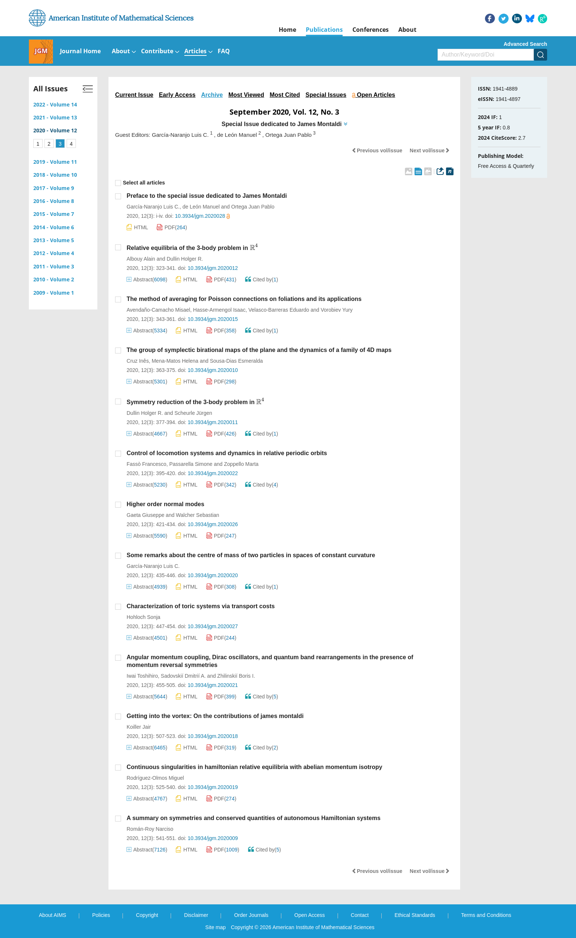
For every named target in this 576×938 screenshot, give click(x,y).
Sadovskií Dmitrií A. (183, 676)
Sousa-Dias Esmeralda (236, 361)
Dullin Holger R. (185, 259)
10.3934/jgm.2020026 (213, 524)
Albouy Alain (141, 259)
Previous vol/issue (377, 150)
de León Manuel (201, 207)
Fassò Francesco (146, 464)
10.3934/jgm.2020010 (213, 370)
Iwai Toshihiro (142, 676)
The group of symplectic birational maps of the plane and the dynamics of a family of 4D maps (259, 350)
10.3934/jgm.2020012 (213, 268)
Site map (215, 927)
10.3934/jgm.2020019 (213, 787)
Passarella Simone (190, 464)
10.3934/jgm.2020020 (213, 575)
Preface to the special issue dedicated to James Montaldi (207, 196)
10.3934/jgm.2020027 (213, 626)
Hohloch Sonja (143, 617)
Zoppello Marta (241, 464)
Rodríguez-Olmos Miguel (155, 778)
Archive (212, 95)
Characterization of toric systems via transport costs (201, 606)
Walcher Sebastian (197, 515)
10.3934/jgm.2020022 (213, 473)
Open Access (309, 915)
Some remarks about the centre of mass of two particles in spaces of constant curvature (251, 555)
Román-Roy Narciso (150, 829)
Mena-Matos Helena (175, 361)
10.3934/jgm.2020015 (213, 319)
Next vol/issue (430, 150)
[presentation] (254, 247)
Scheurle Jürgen (193, 413)
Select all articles (140, 183)
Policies (101, 915)
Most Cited (285, 95)
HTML (137, 227)
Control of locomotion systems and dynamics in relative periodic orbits (227, 453)
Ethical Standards (415, 915)
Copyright (147, 915)
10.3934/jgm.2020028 (202, 216)
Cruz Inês (138, 361)
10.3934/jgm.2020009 (213, 838)
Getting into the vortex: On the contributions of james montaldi (215, 716)
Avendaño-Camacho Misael (158, 310)
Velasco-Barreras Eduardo (278, 310)
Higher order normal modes (165, 504)
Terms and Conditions (486, 915)
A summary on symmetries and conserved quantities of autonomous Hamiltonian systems (254, 818)
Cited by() (261, 279)
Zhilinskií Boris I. (236, 676)
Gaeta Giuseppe (145, 515)
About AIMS (52, 915)
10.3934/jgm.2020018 (213, 736)
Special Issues (325, 95)
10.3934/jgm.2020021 (213, 685)
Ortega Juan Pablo (253, 207)
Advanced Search (525, 44)
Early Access (177, 95)
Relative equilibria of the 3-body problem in (192, 248)
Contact (360, 915)
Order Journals (251, 915)
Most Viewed (246, 95)
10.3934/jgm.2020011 (213, 422)
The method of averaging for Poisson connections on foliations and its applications (244, 299)
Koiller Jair (139, 727)
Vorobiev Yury (336, 310)
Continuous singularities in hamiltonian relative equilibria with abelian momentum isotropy (254, 767)
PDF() (172, 227)
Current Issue (134, 95)
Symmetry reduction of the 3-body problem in (196, 402)
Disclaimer (196, 915)
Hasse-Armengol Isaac (219, 310)
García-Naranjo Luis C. (153, 207)
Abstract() (147, 279)
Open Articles (373, 95)
